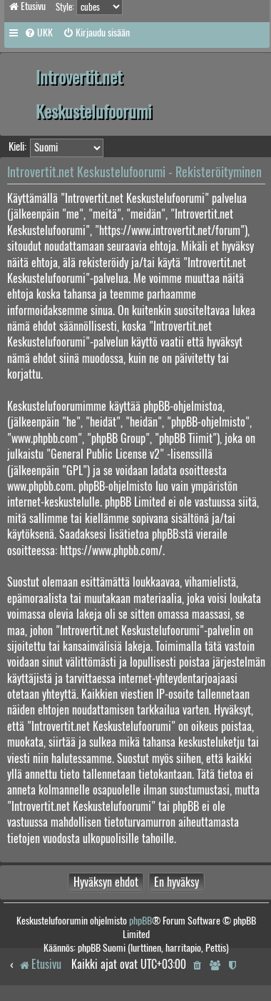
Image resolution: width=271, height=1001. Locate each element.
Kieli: (17, 146)
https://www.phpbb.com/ (111, 550)
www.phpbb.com (40, 486)
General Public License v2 (105, 454)
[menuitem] (38, 33)
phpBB (140, 920)
